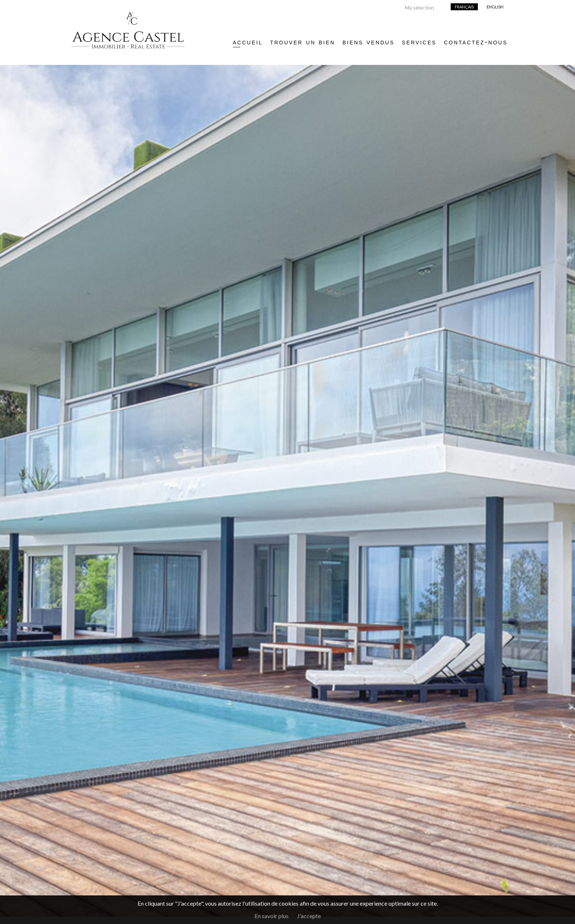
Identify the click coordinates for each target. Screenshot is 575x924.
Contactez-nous (476, 42)
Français (464, 6)
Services (419, 42)
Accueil (248, 42)
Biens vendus (369, 42)
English (495, 6)
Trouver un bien (302, 42)
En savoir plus (271, 915)
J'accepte (309, 915)
